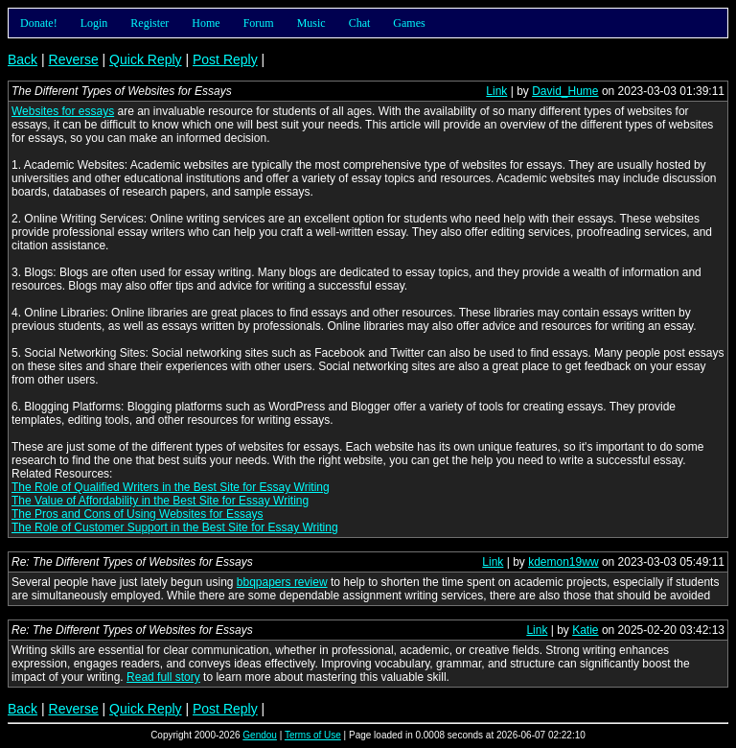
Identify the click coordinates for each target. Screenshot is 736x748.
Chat (360, 23)
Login (94, 23)
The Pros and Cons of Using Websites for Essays (138, 514)
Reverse (74, 59)
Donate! (39, 23)
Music (311, 23)
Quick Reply (145, 59)
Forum (258, 23)
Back (22, 59)
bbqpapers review (282, 582)
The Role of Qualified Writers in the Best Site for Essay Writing (171, 487)
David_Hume (565, 91)
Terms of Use (313, 735)
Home (205, 23)
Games (409, 23)
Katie (585, 630)
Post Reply (225, 59)
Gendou (259, 735)
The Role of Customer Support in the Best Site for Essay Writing (175, 527)
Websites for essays (63, 111)
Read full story (163, 677)
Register (149, 23)
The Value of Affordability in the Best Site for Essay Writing (160, 500)
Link (496, 91)
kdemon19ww (563, 562)
